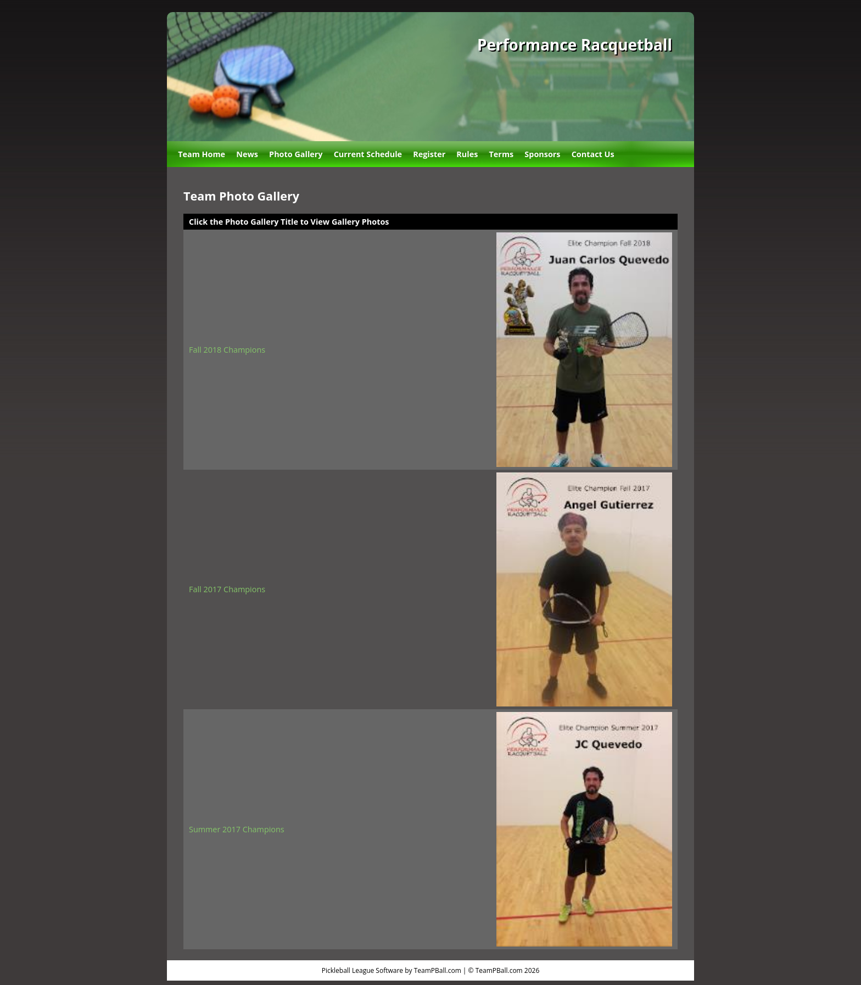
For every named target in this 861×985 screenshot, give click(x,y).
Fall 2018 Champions (227, 349)
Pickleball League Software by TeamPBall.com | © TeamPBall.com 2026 (431, 970)
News (247, 154)
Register (429, 154)
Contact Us (593, 154)
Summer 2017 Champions (236, 829)
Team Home (201, 154)
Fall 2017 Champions (227, 589)
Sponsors (542, 154)
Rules (467, 154)
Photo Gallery (295, 154)
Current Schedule (368, 154)
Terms (501, 154)
